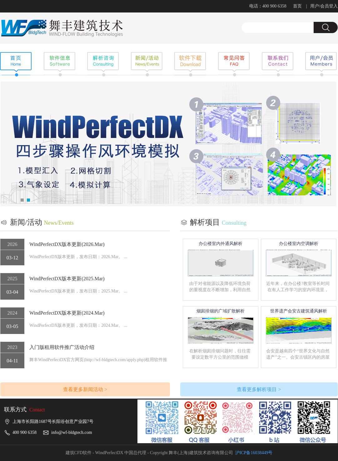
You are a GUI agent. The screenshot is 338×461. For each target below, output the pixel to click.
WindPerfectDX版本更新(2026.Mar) (67, 244)
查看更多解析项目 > (259, 389)
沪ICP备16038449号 (254, 452)
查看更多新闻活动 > (85, 389)
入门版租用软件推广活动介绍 (61, 347)
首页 (297, 6)
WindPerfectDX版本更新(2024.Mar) (67, 313)
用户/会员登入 (324, 6)
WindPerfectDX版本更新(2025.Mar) (67, 278)
